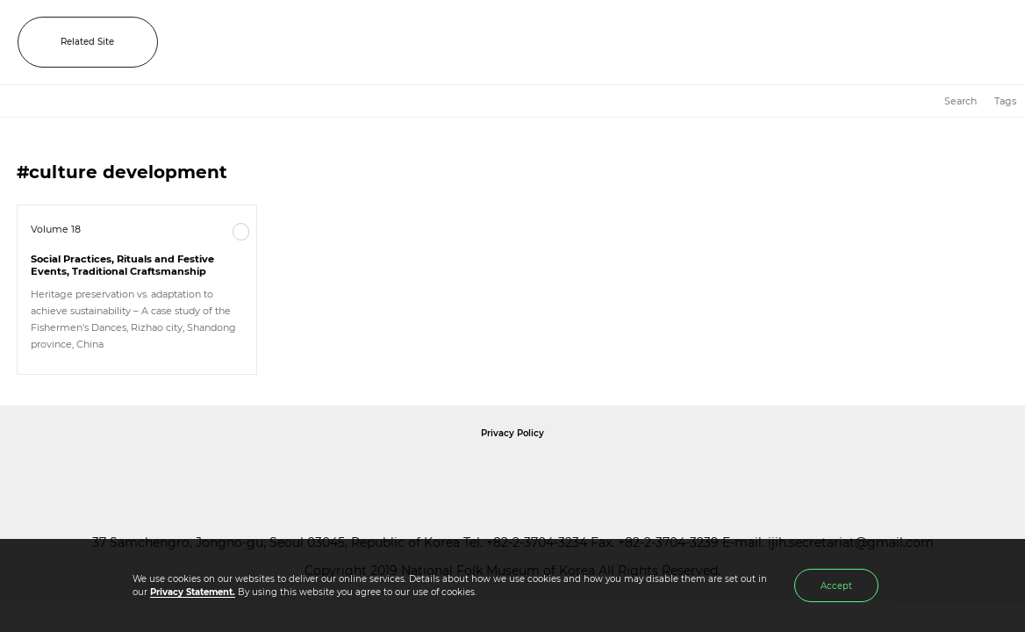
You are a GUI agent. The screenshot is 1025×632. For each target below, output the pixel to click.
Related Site (87, 41)
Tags (1005, 101)
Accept (836, 586)
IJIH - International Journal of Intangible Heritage (549, 42)
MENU (994, 42)
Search (960, 101)
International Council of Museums (548, 472)
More (241, 232)
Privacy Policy (512, 433)
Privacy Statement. (192, 592)
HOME (921, 101)
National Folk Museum (363, 472)
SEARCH (955, 42)
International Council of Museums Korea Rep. (702, 472)
